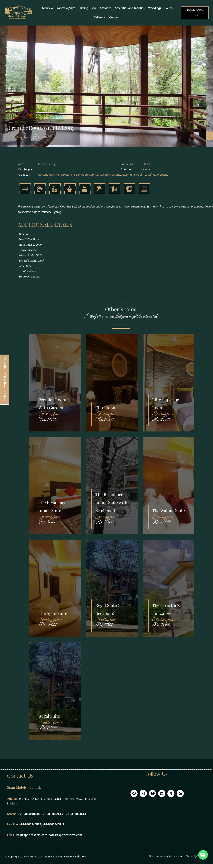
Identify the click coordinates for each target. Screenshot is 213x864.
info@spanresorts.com (31, 835)
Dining (84, 8)
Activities (105, 8)
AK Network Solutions (73, 856)
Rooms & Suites (66, 8)
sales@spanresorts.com (65, 835)
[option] (106, 85)
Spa (94, 8)
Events (168, 8)
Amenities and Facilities (129, 8)
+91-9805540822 (30, 824)
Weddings (154, 8)
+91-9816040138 (29, 814)
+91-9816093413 (75, 814)
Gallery (98, 17)
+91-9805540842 (53, 824)
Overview (47, 8)
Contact (114, 17)
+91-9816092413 (52, 814)
